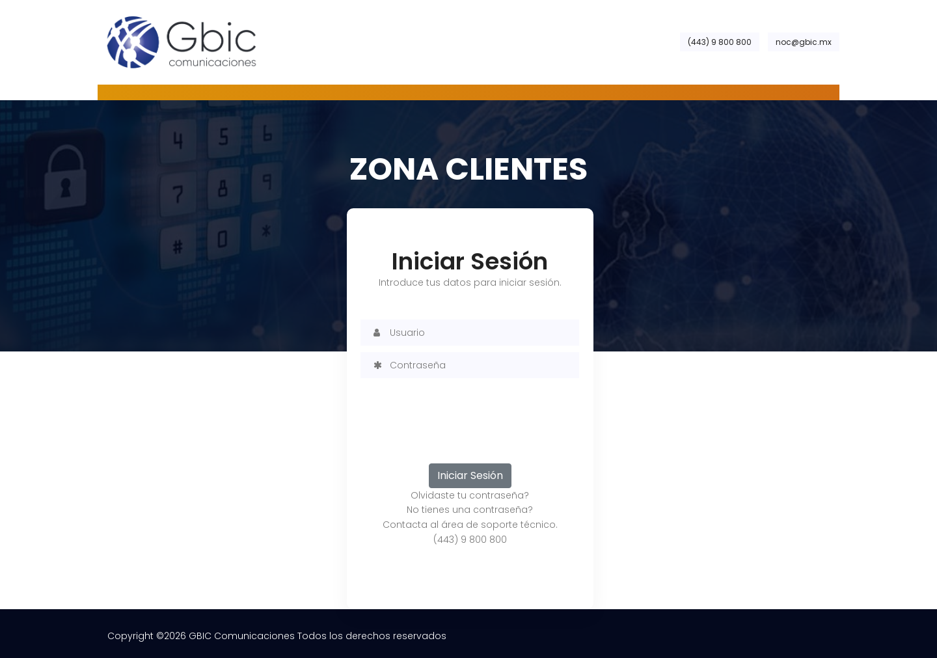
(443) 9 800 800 (720, 42)
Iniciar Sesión (470, 475)
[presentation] (459, 410)
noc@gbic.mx (804, 42)
